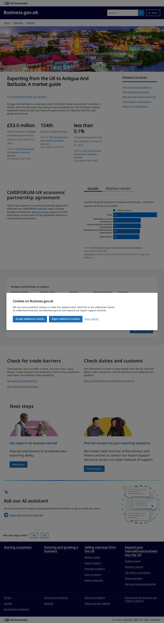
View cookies (91, 318)
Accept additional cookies (30, 318)
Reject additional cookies (66, 318)
